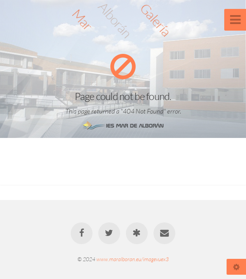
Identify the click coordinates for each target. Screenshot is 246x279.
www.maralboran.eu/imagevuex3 (132, 259)
